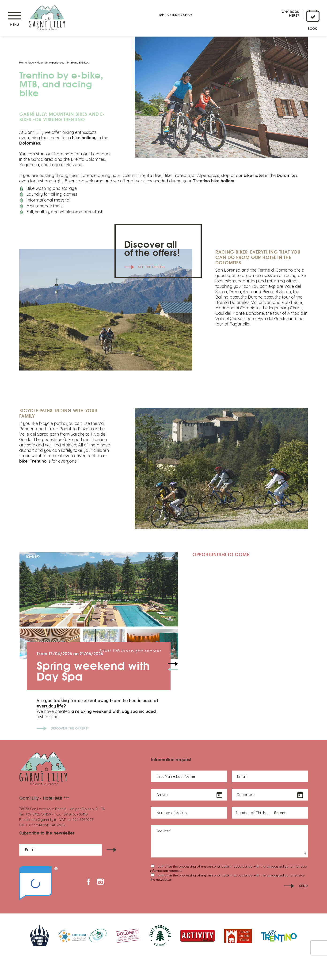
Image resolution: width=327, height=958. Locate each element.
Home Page (26, 62)
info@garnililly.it (43, 819)
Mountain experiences (50, 62)
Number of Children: (253, 812)
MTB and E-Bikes (78, 62)
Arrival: (162, 794)
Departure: (246, 794)
